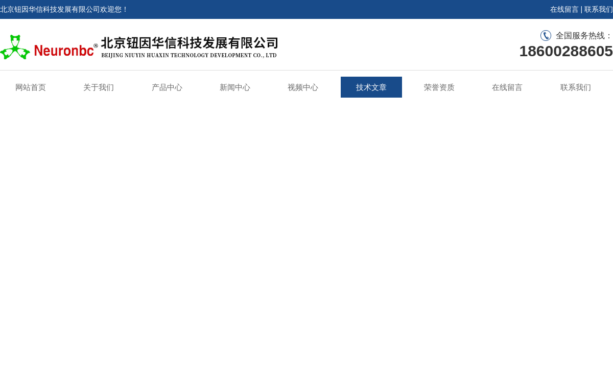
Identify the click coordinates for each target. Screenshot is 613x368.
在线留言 (564, 9)
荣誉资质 (439, 87)
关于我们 (98, 87)
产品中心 (167, 87)
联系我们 (598, 9)
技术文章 (371, 87)
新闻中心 (235, 87)
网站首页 (30, 87)
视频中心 (303, 87)
